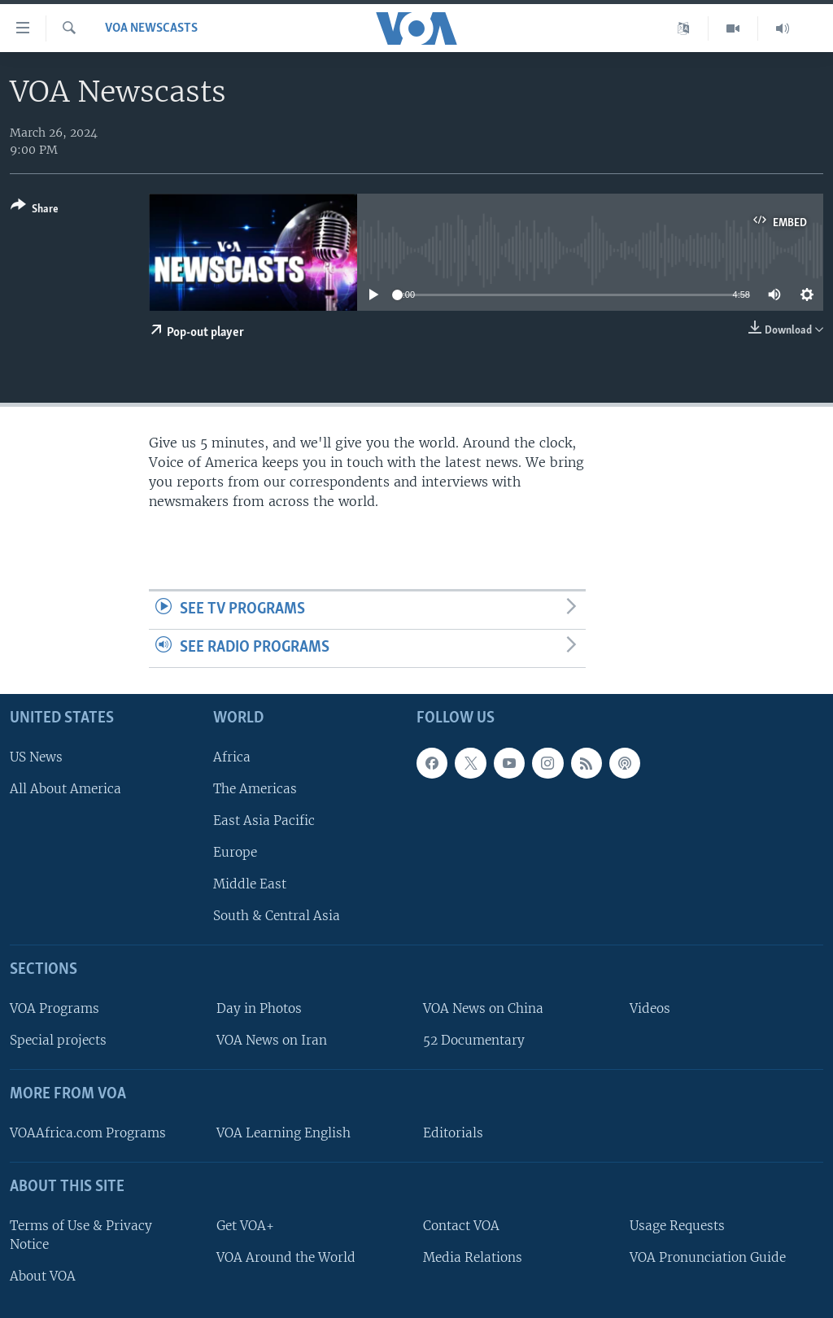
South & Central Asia (276, 915)
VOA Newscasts (151, 28)
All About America (65, 788)
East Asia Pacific (264, 820)
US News (36, 757)
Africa (232, 757)
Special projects (58, 1040)
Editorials (453, 1133)
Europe (235, 852)
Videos (650, 1008)
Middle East (249, 884)
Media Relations (472, 1257)
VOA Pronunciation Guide (708, 1257)
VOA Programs (54, 1008)
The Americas (255, 788)
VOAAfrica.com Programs (88, 1133)
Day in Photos (259, 1008)
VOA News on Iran (271, 1040)
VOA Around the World (285, 1257)
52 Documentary (474, 1040)
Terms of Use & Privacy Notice (81, 1235)
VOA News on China (483, 1008)
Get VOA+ (245, 1225)
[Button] (35, 210)
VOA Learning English (283, 1133)
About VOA (43, 1276)
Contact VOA (461, 1225)
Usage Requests (677, 1225)
